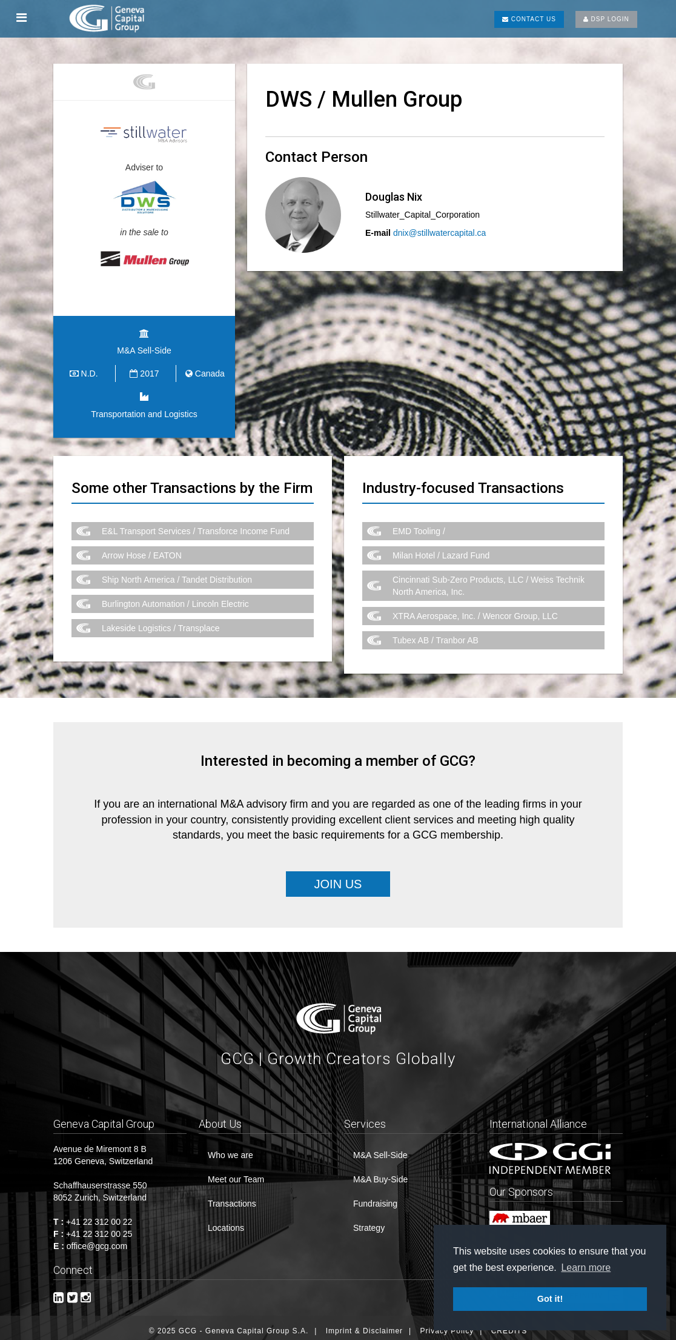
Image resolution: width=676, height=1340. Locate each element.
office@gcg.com (97, 1240)
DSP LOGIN (606, 19)
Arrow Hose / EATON (142, 549)
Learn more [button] (586, 1267)
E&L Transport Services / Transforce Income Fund (196, 524)
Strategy (369, 1222)
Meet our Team (236, 1173)
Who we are (230, 1149)
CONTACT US (529, 19)
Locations (226, 1222)
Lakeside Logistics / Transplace (161, 621)
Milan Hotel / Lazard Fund (441, 549)
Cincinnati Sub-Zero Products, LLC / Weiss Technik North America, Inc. (489, 579)
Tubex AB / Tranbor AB (436, 633)
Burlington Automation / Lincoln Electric (175, 597)
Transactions (232, 1197)
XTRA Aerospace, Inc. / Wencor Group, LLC (475, 609)
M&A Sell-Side (380, 1149)
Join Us (338, 877)
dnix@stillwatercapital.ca (439, 233)
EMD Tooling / (419, 524)
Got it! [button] (550, 1299)
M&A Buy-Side (380, 1173)
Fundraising (375, 1197)
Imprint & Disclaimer (364, 1325)
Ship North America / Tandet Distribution (177, 573)
